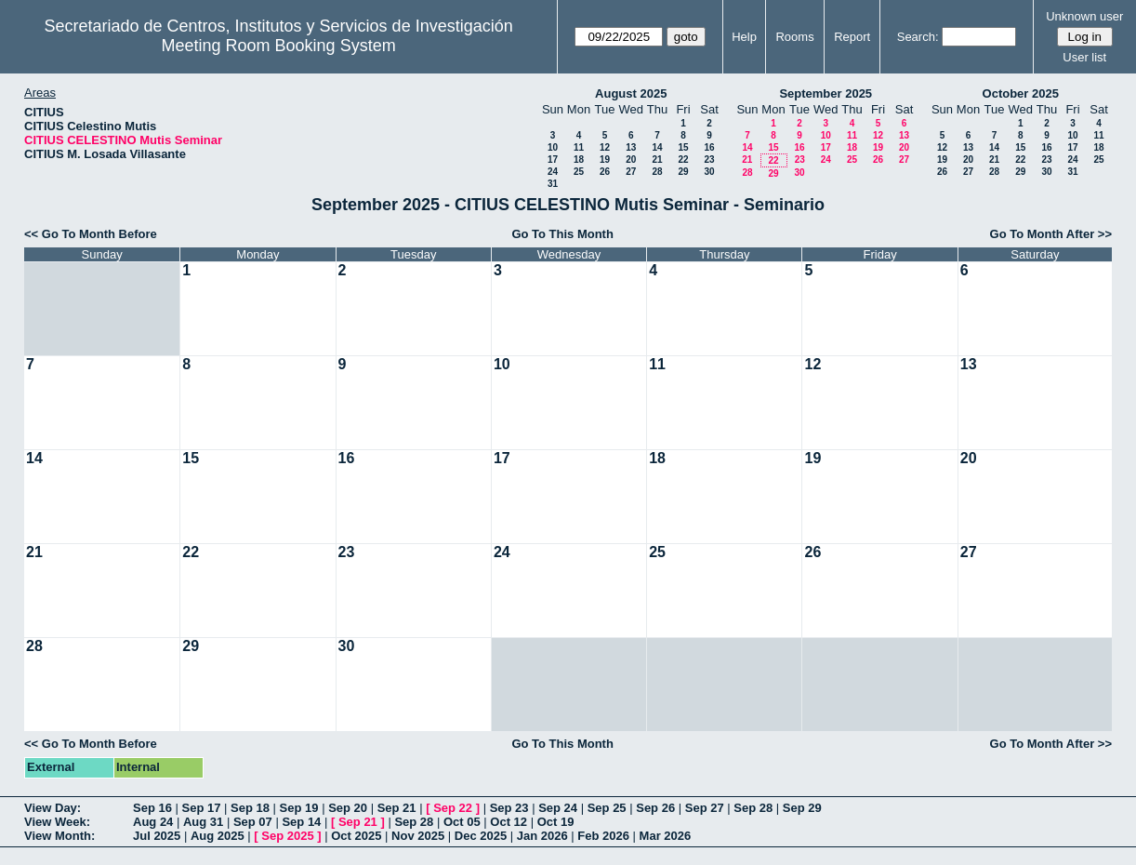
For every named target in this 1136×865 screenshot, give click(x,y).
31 (553, 184)
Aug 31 (203, 822)
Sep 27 (704, 808)
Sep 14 (301, 822)
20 (631, 159)
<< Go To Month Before (90, 234)
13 (631, 147)
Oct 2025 (356, 836)
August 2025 (631, 93)
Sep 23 (509, 808)
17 (553, 159)
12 (605, 147)
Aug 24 (153, 822)
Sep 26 (655, 808)
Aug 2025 (217, 836)
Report (852, 37)
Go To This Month (562, 234)
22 (683, 159)
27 (631, 171)
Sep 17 (201, 808)
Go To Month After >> (1051, 234)
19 (605, 159)
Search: (918, 37)
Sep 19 (299, 808)
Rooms (794, 37)
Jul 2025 (156, 836)
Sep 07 (252, 822)
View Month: (59, 836)
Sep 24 (557, 808)
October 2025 (1021, 93)
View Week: (57, 822)
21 (657, 159)
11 (579, 147)
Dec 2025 (481, 836)
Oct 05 (462, 822)
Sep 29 (802, 808)
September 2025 (825, 93)
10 (553, 147)
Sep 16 (152, 808)
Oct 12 (508, 822)
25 (579, 171)
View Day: (52, 808)
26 (605, 171)
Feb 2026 (603, 836)
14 (657, 147)
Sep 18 (250, 808)
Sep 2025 (287, 836)
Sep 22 (452, 808)
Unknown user (1084, 16)
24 (553, 171)
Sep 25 (607, 808)
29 (683, 171)
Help (744, 37)
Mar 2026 (666, 836)
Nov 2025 (417, 836)
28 (657, 171)
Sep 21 (396, 808)
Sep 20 (347, 808)
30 (709, 171)
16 (709, 147)
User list (1084, 57)
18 (579, 159)
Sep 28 (753, 808)
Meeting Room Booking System (279, 45)
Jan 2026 (542, 836)
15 (683, 147)
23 (709, 159)
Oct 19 (556, 822)
